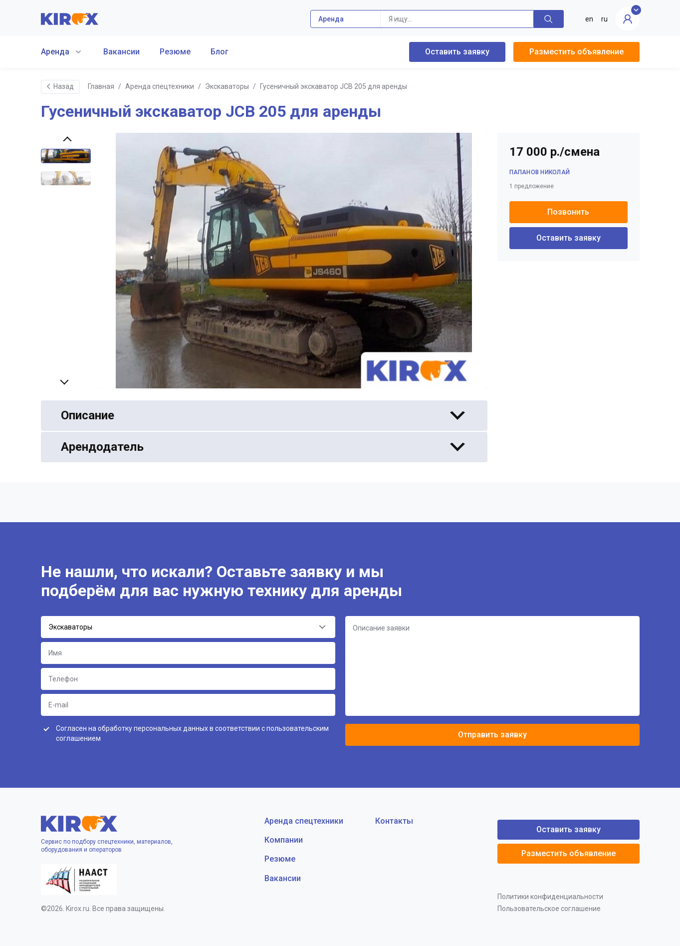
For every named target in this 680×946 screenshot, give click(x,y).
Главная (101, 86)
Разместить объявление (576, 51)
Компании (283, 840)
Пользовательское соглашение (549, 909)
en (589, 19)
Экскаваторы (227, 86)
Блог (219, 51)
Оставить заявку (457, 51)
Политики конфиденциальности (550, 897)
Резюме (175, 51)
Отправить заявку (492, 734)
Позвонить (568, 212)
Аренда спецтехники (159, 86)
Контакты (394, 821)
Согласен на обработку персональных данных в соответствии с (192, 733)
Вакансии (121, 51)
